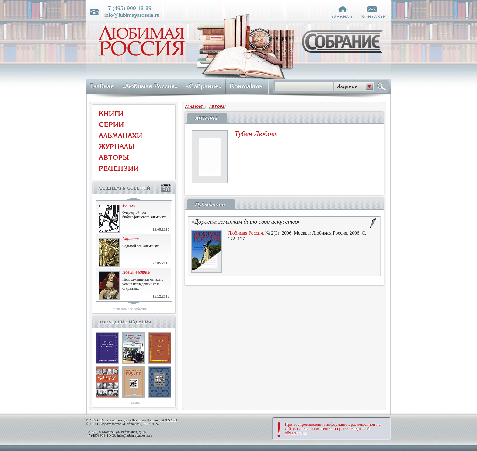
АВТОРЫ (114, 157)
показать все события (130, 309)
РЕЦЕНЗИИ (119, 168)
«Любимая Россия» (150, 86)
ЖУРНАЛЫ (117, 146)
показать (133, 402)
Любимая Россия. (246, 233)
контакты (374, 17)
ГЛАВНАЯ (195, 107)
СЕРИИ (111, 124)
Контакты (247, 86)
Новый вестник (136, 272)
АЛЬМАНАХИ (120, 135)
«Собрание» (203, 86)
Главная (102, 86)
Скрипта (130, 238)
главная (342, 17)
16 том (128, 205)
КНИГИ (111, 113)
